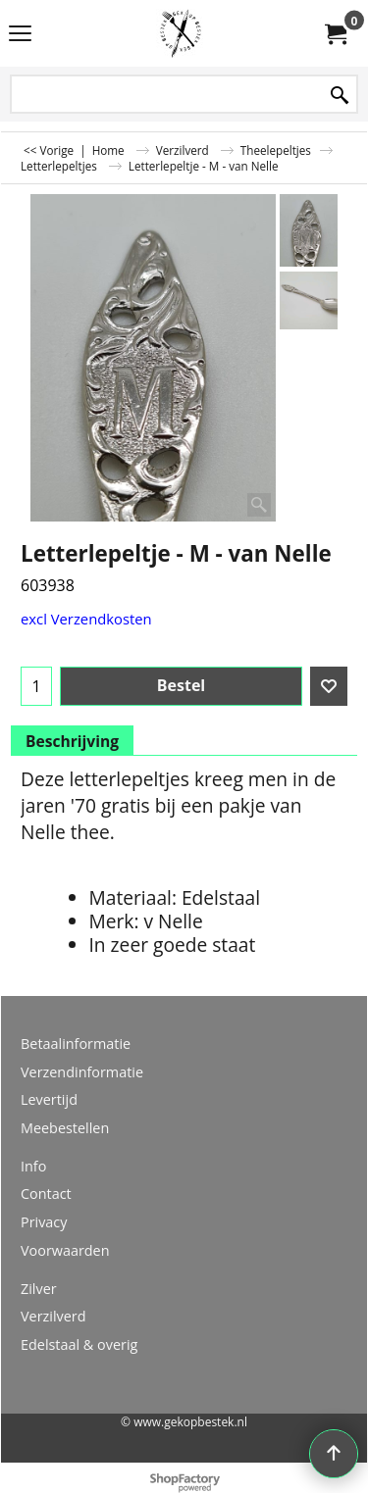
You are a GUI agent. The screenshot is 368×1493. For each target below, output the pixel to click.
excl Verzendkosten (86, 618)
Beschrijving (72, 741)
